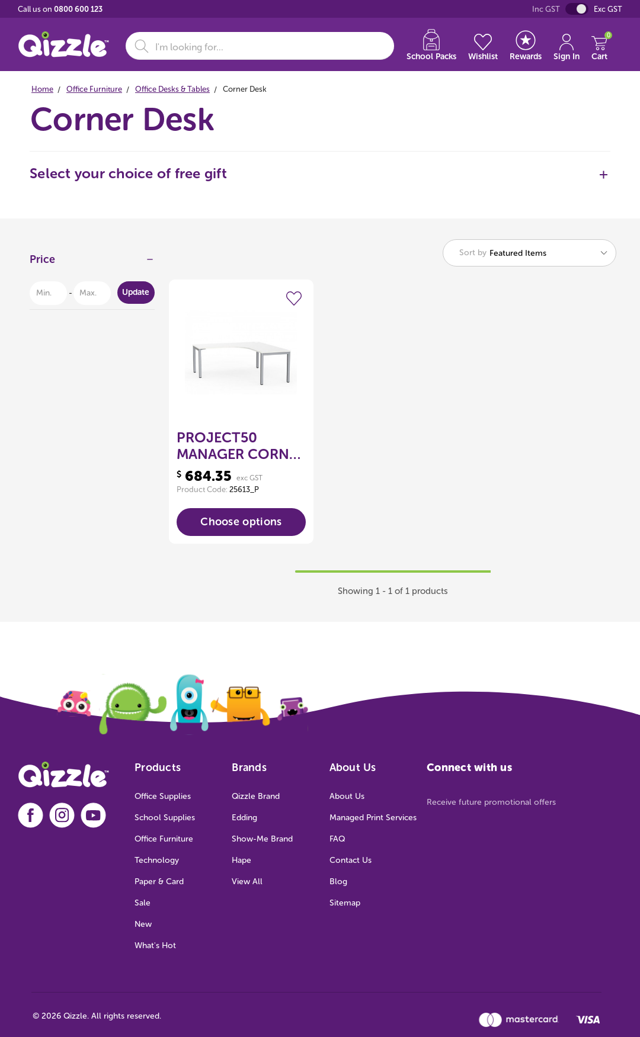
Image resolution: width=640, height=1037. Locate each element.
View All (247, 882)
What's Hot (155, 945)
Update (135, 292)
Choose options (240, 521)
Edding (244, 818)
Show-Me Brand (262, 839)
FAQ (337, 839)
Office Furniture (164, 839)
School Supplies (165, 818)
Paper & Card (159, 882)
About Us (346, 796)
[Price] (92, 262)
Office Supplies (163, 796)
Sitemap (344, 903)
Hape (241, 860)
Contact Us (350, 860)
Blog (338, 882)
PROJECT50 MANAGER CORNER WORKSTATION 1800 (241, 446)
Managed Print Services (373, 818)
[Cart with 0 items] (599, 46)
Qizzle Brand (256, 796)
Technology (157, 860)
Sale (143, 903)
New (143, 924)
